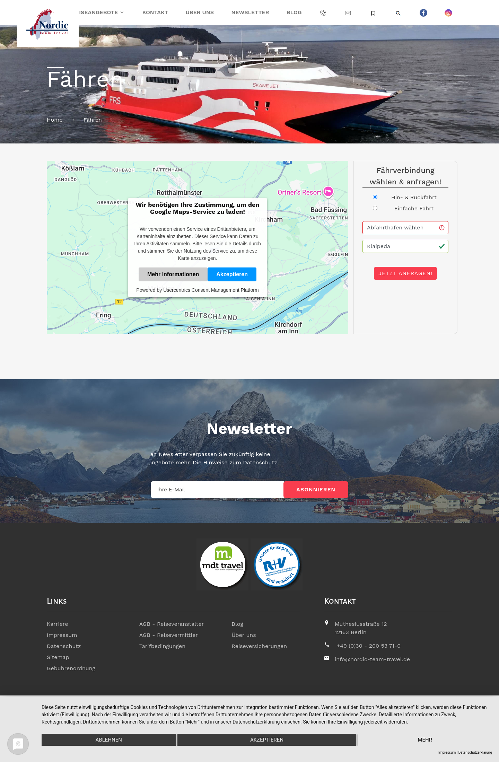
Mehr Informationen (173, 274)
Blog (294, 12)
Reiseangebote (95, 12)
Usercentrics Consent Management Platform (211, 289)
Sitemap (58, 657)
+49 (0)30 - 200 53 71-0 (368, 645)
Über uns (200, 12)
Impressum (62, 635)
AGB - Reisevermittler (168, 635)
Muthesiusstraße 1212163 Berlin (361, 628)
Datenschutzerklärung (475, 752)
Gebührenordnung (71, 668)
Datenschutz (206, 462)
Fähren (93, 119)
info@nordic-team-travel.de (372, 659)
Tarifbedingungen (162, 646)
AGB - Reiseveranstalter (171, 624)
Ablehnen (109, 740)
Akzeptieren (232, 274)
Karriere (57, 624)
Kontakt (155, 12)
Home (55, 119)
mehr (425, 740)
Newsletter (250, 12)
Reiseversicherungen (259, 646)
